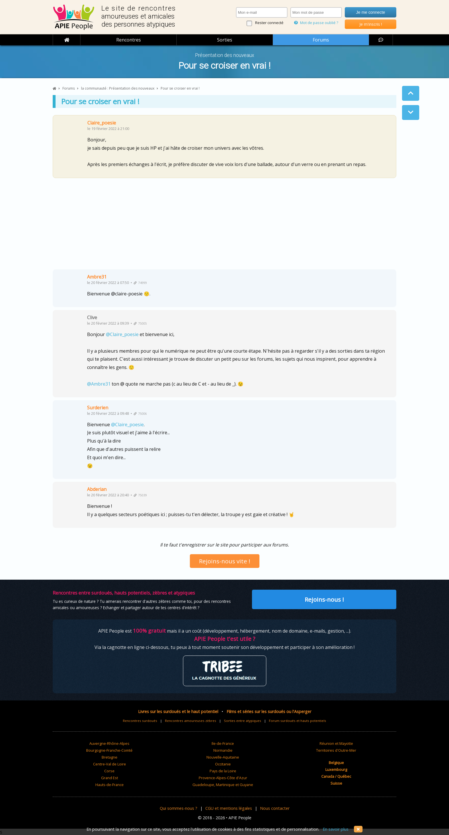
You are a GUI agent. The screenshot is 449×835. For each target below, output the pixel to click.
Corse (109, 770)
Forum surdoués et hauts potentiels (297, 720)
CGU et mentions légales (228, 808)
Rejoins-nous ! (324, 599)
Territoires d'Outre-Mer (336, 750)
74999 (140, 283)
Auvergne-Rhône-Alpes (109, 743)
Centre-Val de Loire (109, 764)
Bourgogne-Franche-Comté (109, 750)
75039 (140, 495)
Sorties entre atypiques (242, 720)
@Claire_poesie (122, 334)
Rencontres (128, 40)
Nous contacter (275, 808)
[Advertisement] (224, 226)
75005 (140, 323)
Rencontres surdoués (140, 720)
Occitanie (223, 764)
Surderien (97, 407)
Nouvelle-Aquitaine (222, 757)
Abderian (97, 489)
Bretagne (109, 757)
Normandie (223, 750)
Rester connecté (269, 22)
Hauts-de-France (109, 784)
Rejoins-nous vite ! (224, 561)
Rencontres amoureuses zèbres (190, 720)
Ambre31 (97, 277)
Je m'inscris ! (370, 24)
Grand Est (109, 777)
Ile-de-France (223, 743)
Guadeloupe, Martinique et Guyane (222, 784)
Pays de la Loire (223, 770)
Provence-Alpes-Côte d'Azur (223, 777)
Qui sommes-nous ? (178, 808)
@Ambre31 (99, 384)
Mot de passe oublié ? (316, 22)
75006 (140, 414)
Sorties (224, 40)
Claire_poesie (101, 123)
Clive (92, 317)
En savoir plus (335, 829)
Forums (321, 40)
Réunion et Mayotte (336, 743)
